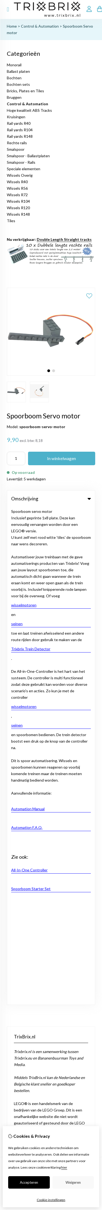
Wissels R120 (18, 207)
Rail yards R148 (20, 136)
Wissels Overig (20, 175)
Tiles (11, 220)
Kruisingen (16, 116)
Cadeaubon (16, 752)
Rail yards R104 (20, 129)
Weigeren (73, 1182)
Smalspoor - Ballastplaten (28, 155)
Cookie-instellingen (51, 1200)
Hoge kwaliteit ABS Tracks (29, 110)
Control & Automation (40, 26)
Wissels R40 (17, 181)
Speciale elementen (23, 168)
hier (64, 1167)
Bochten (14, 78)
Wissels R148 (18, 214)
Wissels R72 (17, 194)
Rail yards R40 (18, 123)
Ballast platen (18, 71)
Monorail (14, 65)
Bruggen (14, 97)
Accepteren (29, 1182)
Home (12, 26)
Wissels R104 (18, 201)
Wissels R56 (17, 188)
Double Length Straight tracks (64, 239)
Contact (14, 790)
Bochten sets (18, 84)
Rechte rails (17, 142)
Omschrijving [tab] (51, 498)
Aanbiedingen (18, 762)
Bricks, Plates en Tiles (25, 90)
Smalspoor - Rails (21, 162)
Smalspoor (15, 149)
